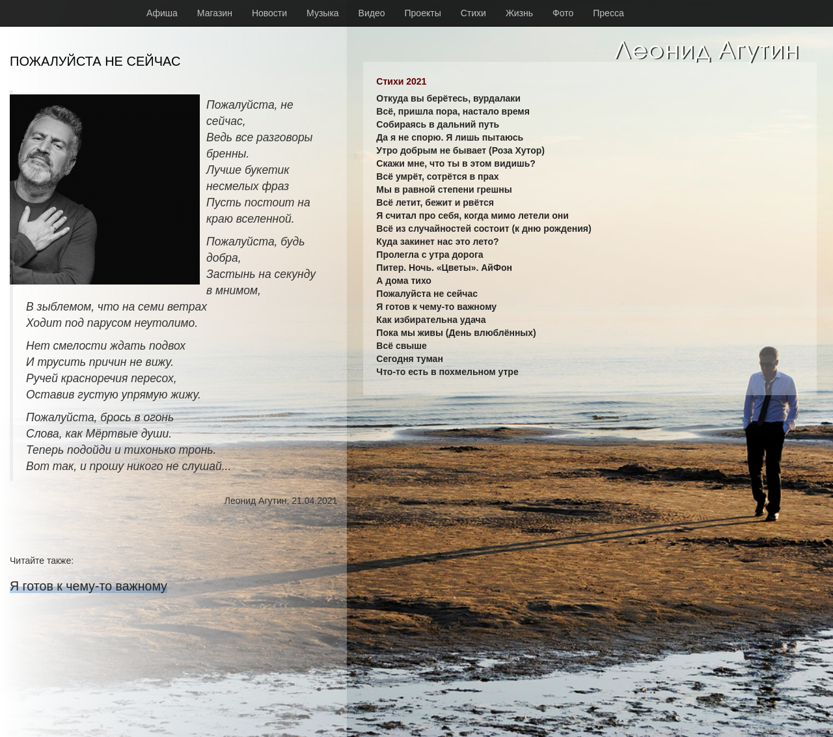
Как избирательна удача (430, 319)
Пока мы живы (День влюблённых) (456, 332)
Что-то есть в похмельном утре (447, 372)
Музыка (323, 13)
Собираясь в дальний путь (437, 124)
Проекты (423, 13)
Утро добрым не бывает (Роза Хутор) (460, 150)
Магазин (214, 13)
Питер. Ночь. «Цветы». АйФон (444, 267)
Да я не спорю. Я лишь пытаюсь (449, 137)
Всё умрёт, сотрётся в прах (437, 176)
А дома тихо (403, 280)
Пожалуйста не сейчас (427, 293)
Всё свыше (401, 346)
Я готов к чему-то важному (88, 586)
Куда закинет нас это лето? (437, 241)
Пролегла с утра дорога (429, 254)
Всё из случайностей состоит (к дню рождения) (483, 228)
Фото (563, 13)
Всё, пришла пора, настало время (453, 111)
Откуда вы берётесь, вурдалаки (448, 98)
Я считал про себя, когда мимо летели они (472, 215)
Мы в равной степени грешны (444, 189)
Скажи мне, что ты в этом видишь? (456, 163)
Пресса (608, 13)
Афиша (162, 13)
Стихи (473, 13)
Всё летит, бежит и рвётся (435, 202)
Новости (269, 13)
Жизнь (519, 13)
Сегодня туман (409, 359)
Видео (372, 13)
